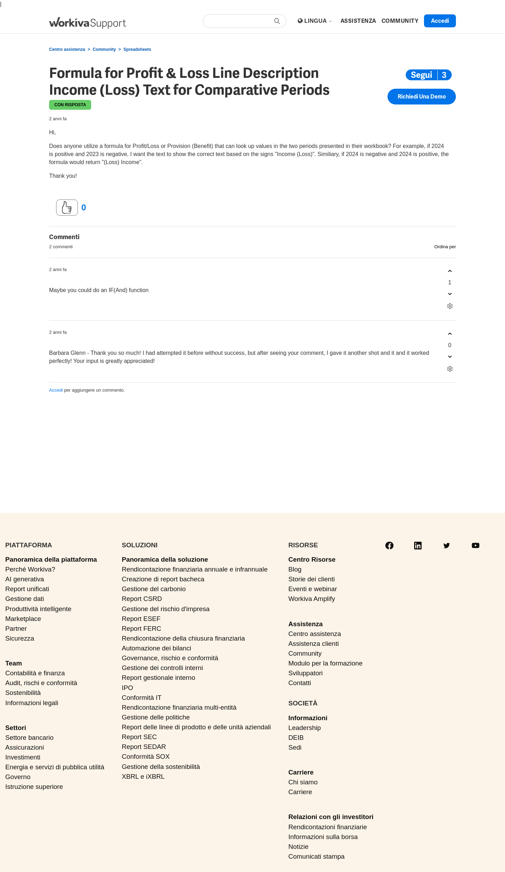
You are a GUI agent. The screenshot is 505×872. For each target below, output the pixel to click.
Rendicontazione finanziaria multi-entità (179, 707)
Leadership (304, 727)
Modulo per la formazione (325, 663)
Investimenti (22, 757)
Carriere (301, 772)
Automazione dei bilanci (156, 648)
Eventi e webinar (312, 589)
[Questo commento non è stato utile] (450, 294)
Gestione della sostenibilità (161, 766)
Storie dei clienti (311, 579)
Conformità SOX (146, 756)
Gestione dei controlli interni (162, 667)
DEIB (296, 737)
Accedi (56, 390)
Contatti (299, 683)
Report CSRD (142, 598)
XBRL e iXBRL (143, 776)
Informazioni (307, 718)
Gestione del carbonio (154, 589)
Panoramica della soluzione (165, 559)
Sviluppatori (305, 673)
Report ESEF (141, 618)
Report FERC (141, 628)
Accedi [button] (440, 21)
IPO (127, 687)
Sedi (295, 747)
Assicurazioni (24, 747)
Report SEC (139, 737)
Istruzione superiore (34, 786)
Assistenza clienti (313, 643)
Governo (18, 776)
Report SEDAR (144, 746)
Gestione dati (24, 598)
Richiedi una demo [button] (422, 96)
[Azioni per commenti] (450, 306)
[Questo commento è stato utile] (450, 271)
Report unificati (27, 589)
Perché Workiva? (30, 569)
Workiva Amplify (311, 598)
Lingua (318, 21)
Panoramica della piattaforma (51, 559)
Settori (15, 727)
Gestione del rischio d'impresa (166, 609)
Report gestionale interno (158, 677)
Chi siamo (302, 782)
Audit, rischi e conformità (41, 683)
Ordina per (445, 246)
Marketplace (23, 618)
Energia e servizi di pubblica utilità (54, 767)
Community (104, 49)
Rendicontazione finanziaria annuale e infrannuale (195, 569)
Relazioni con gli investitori (330, 816)
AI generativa (24, 579)
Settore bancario (29, 737)
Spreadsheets (137, 49)
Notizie (298, 846)
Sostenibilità (23, 692)
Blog (295, 569)
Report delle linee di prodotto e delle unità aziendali (196, 727)
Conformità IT (142, 697)
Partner (16, 628)
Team (13, 663)
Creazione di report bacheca (163, 579)
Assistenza (305, 624)
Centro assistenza (67, 49)
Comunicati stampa (316, 856)
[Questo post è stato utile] (67, 208)
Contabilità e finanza (35, 673)
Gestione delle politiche (156, 717)
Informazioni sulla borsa (323, 836)
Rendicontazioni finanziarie (327, 827)
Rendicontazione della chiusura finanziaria (183, 638)
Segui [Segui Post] (421, 74)
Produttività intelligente (38, 609)
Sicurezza (19, 638)
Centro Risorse (311, 559)
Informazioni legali (31, 703)
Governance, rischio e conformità (170, 658)
